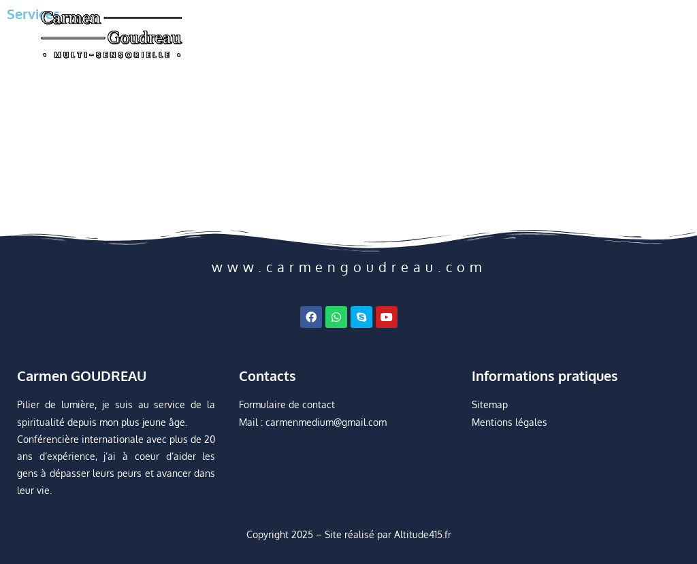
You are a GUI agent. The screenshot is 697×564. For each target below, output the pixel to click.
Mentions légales (509, 422)
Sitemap (490, 404)
